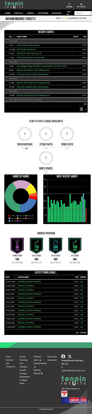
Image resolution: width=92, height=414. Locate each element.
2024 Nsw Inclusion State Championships (33, 74)
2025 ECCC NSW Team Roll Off (29, 53)
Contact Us (10, 367)
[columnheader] (12, 37)
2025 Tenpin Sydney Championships (31, 58)
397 (81, 290)
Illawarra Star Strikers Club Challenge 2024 (33, 70)
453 (81, 310)
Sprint (37, 360)
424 (81, 306)
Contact (18, 13)
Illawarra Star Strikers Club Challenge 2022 (33, 95)
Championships (39, 364)
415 (81, 294)
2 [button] (85, 109)
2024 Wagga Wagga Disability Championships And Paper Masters (42, 66)
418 (81, 286)
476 (81, 302)
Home (7, 13)
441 (81, 282)
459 (81, 315)
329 (81, 298)
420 (81, 327)
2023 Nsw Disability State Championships (33, 87)
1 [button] (81, 109)
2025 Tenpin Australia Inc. (27, 49)
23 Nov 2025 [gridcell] (10, 282)
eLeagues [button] (57, 13)
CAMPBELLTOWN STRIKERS (29, 282)
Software (43, 13)
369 (81, 319)
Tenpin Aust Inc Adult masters (28, 45)
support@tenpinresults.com (73, 371)
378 (81, 323)
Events (30, 13)
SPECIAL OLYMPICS (26, 286)
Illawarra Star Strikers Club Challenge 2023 (33, 83)
